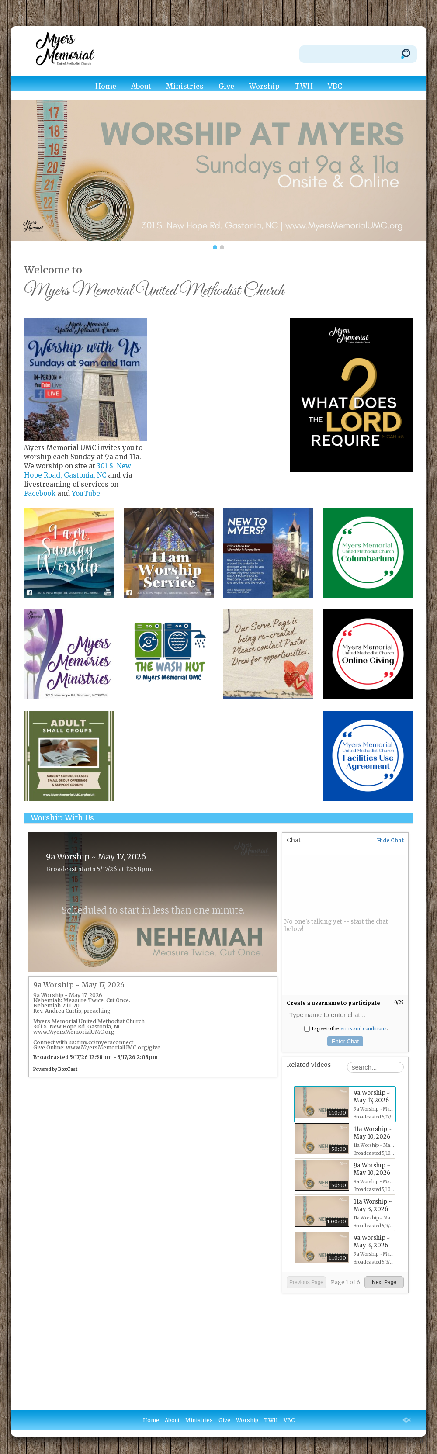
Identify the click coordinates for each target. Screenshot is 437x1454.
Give (226, 86)
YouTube (86, 493)
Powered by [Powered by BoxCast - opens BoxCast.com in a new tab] (55, 1069)
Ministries (185, 86)
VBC (335, 86)
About (141, 86)
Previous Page (306, 1282)
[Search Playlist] (375, 1067)
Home (105, 86)
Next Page (384, 1282)
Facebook (39, 493)
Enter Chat (345, 1041)
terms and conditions (363, 1029)
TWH (304, 86)
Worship (264, 86)
